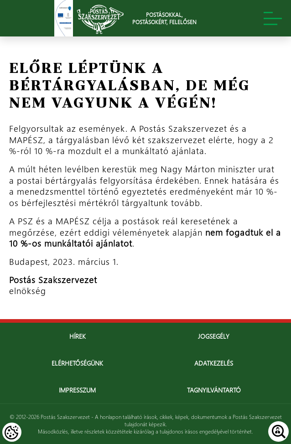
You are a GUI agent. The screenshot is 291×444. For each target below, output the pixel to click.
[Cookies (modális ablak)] (11, 432)
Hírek (77, 336)
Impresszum (77, 390)
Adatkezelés (213, 363)
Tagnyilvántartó (214, 390)
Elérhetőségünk (77, 363)
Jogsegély (213, 336)
